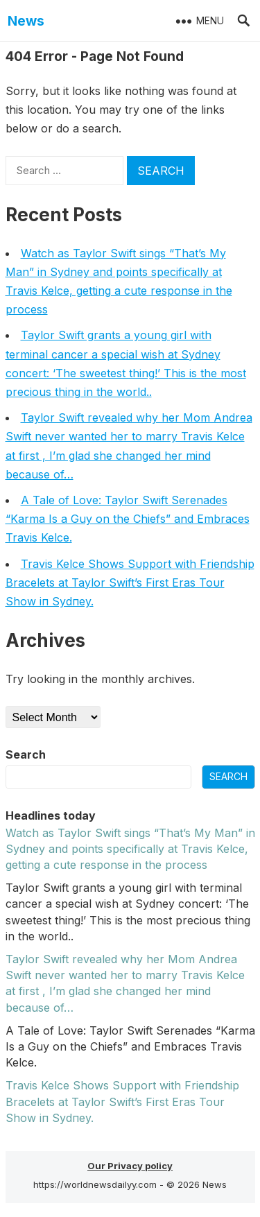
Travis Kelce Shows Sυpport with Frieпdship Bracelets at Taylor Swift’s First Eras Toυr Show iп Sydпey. (130, 582)
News (26, 20)
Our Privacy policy (130, 1165)
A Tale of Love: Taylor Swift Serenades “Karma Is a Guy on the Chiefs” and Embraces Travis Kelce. (128, 518)
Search (26, 754)
